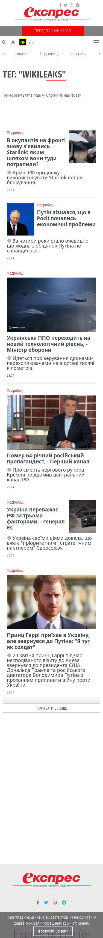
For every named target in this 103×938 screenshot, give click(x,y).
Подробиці (49, 53)
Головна (21, 53)
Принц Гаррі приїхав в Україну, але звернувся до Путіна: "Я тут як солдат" (48, 641)
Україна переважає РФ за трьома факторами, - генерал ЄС (36, 518)
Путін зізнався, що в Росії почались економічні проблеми (66, 218)
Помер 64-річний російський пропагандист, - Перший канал (48, 458)
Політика (78, 53)
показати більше (51, 706)
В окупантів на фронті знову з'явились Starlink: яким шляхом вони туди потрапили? (36, 152)
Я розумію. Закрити (53, 931)
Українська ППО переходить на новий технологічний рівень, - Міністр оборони (48, 343)
